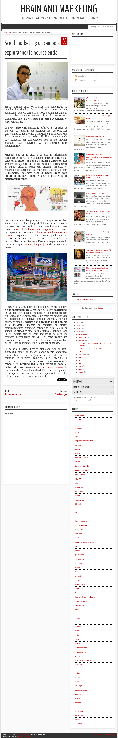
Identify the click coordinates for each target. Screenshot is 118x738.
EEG (76, 508)
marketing (78, 618)
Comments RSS (110, 734)
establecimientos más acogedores (35, 229)
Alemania (78, 419)
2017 (78, 323)
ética (76, 546)
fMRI (76, 572)
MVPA (77, 639)
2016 (78, 325)
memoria (78, 627)
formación (78, 576)
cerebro (77, 449)
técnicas (78, 703)
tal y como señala (50, 367)
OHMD (77, 656)
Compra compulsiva (82, 466)
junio (80, 363)
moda (77, 635)
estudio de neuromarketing (84, 542)
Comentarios (81, 80)
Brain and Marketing (59, 9)
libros (77, 610)
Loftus (77, 614)
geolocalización (80, 584)
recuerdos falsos (81, 690)
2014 (78, 331)
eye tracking (79, 555)
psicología (78, 686)
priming (77, 681)
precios (77, 677)
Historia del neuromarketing (96, 193)
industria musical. (81, 601)
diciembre (82, 334)
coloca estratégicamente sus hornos (36, 234)
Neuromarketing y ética (95, 136)
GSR (76, 593)
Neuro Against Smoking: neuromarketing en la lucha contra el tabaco (99, 157)
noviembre (82, 337)
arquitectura (79, 432)
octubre (81, 340)
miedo (77, 631)
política (77, 673)
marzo (81, 372)
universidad (79, 711)
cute (76, 483)
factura (77, 567)
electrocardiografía (81, 521)
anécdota (78, 428)
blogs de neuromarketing (84, 441)
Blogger (100, 308)
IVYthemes (22, 736)
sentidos (78, 694)
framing (77, 580)
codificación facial (81, 458)
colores (77, 462)
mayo (80, 366)
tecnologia (78, 707)
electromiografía (81, 525)
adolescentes (80, 415)
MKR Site (31, 736)
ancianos (78, 424)
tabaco (77, 698)
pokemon (78, 669)
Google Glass (80, 588)
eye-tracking (79, 559)
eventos (78, 551)
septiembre (82, 354)
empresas (78, 534)
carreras (78, 445)
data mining (79, 487)
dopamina (78, 496)
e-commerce (79, 500)
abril (80, 369)
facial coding (79, 563)
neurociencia (79, 643)
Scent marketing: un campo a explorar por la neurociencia (32, 48)
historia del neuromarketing (85, 597)
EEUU (77, 512)
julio (80, 360)
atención (78, 436)
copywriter (78, 479)
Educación (78, 504)
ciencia (77, 453)
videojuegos (79, 715)
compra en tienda (81, 470)
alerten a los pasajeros (35, 244)
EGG (76, 517)
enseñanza (79, 538)
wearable (78, 719)
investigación (79, 605)
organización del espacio (84, 660)
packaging (78, 664)
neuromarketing (80, 652)
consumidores (80, 474)
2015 (78, 329)
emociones (79, 529)
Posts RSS (98, 734)
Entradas (80, 76)
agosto (81, 357)
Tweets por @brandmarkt (83, 299)
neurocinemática (81, 648)
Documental (79, 491)
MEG (76, 622)
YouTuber (78, 724)
